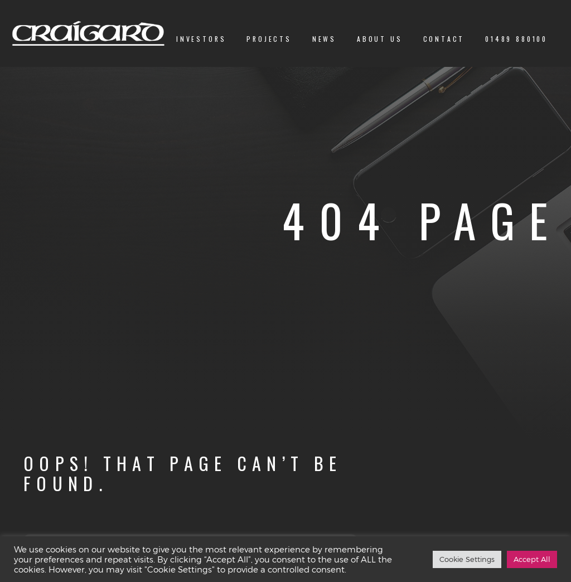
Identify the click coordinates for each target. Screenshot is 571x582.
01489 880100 (516, 38)
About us (380, 38)
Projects (269, 38)
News (324, 38)
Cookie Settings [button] (467, 559)
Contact (444, 38)
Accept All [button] (532, 559)
